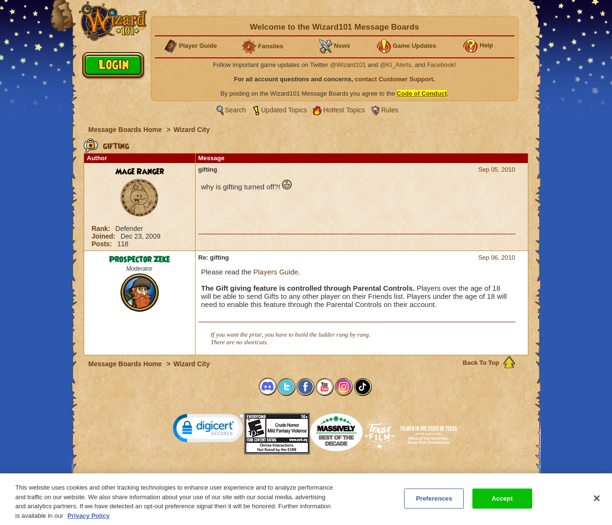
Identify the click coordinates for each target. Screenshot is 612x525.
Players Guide (275, 272)
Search (235, 110)
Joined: (105, 236)
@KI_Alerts (395, 64)
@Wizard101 (348, 64)
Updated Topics (284, 110)
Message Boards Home (126, 129)
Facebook (440, 64)
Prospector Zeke (139, 259)
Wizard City (192, 129)
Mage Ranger (139, 171)
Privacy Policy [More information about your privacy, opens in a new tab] (88, 518)
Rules (389, 110)
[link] (208, 430)
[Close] (596, 501)
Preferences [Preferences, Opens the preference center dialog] (434, 501)
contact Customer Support (394, 79)
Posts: (103, 244)
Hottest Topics (344, 110)
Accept (502, 501)
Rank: (102, 228)
